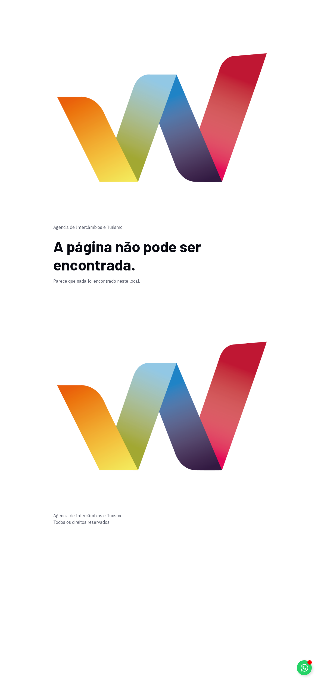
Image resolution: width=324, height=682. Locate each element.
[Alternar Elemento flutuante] (304, 667)
